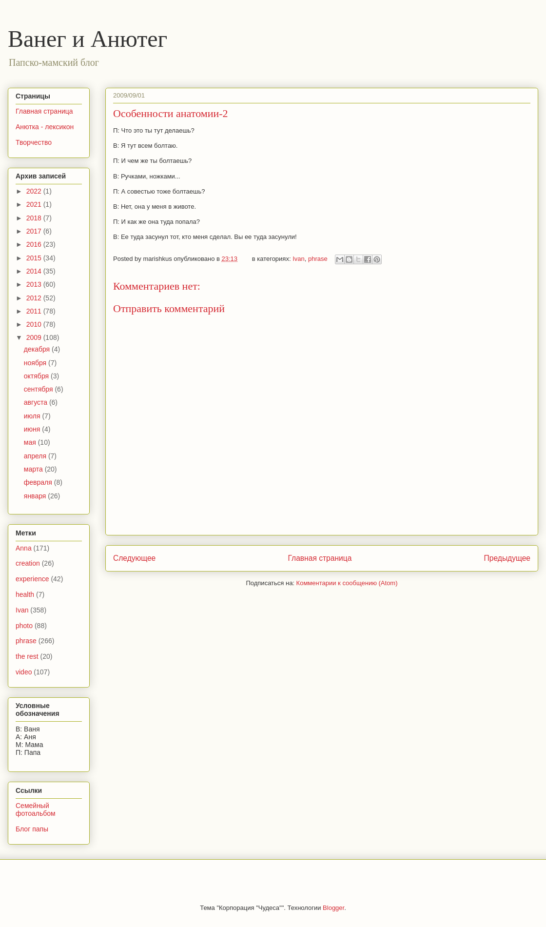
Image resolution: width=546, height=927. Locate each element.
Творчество (34, 142)
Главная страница (319, 558)
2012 (34, 298)
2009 (34, 337)
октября (37, 376)
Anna (24, 548)
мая (31, 442)
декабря (38, 349)
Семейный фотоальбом (36, 810)
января (36, 496)
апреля (36, 456)
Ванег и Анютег (87, 39)
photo (24, 626)
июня (33, 429)
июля (33, 416)
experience (32, 579)
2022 (34, 191)
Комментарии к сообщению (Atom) (347, 583)
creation (28, 563)
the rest (27, 656)
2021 (34, 204)
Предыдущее (507, 558)
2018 (34, 218)
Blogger (333, 907)
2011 (34, 311)
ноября (36, 363)
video (24, 672)
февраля (39, 482)
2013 (34, 284)
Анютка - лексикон (45, 127)
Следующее (134, 558)
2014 (34, 271)
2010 (34, 324)
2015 (34, 258)
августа (36, 402)
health (25, 594)
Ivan (298, 258)
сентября (39, 389)
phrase (318, 258)
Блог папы (32, 829)
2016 (34, 244)
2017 (34, 231)
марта (34, 469)
